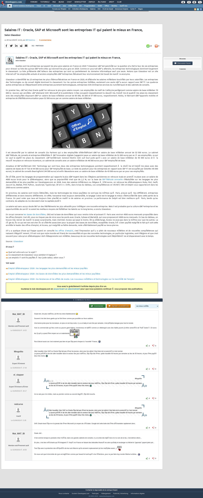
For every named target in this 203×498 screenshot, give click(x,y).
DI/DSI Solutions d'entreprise (23, 6)
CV (69, 9)
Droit (111, 2)
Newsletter (80, 2)
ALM (49, 6)
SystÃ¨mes (123, 6)
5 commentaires (45, 42)
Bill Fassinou (30, 42)
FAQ (54, 2)
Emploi (91, 2)
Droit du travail (108, 9)
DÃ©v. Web (72, 6)
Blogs (61, 2)
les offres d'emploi (64, 232)
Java (64, 6)
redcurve (18, 409)
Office (107, 6)
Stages (140, 9)
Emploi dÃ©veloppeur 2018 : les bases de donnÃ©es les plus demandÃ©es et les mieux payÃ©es (54, 275)
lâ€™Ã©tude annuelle (112, 181)
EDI (80, 6)
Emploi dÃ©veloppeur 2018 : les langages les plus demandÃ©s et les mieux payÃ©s (48, 270)
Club (119, 2)
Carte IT (133, 9)
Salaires (93, 9)
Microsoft (56, 6)
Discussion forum (182, 63)
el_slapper (18, 380)
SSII (99, 9)
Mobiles (114, 6)
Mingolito (18, 356)
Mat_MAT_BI (18, 319)
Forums (34, 2)
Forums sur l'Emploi (59, 9)
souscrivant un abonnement (67, 291)
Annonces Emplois (121, 9)
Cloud (39, 6)
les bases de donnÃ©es (34, 216)
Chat (69, 2)
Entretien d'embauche (80, 9)
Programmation (89, 6)
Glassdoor (18, 243)
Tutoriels (45, 2)
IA (44, 6)
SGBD (100, 6)
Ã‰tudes (102, 2)
